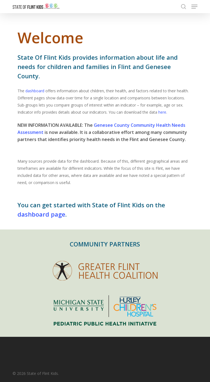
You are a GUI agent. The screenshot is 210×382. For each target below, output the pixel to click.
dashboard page (41, 214)
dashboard (34, 90)
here (162, 112)
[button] (194, 6)
